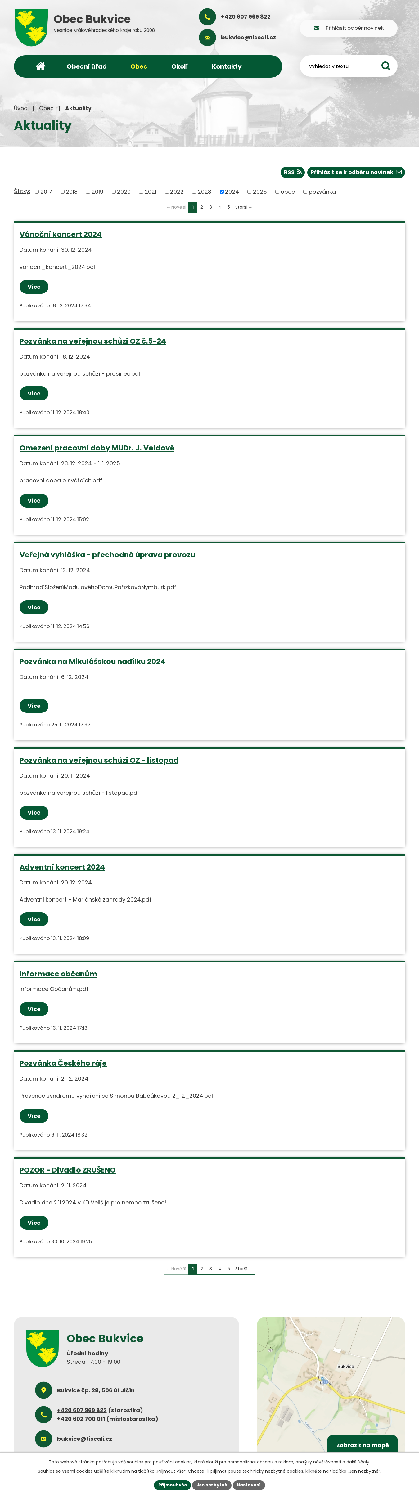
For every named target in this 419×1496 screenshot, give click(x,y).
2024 (232, 191)
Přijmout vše (171, 1485)
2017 (46, 191)
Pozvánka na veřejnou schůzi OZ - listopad (99, 760)
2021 (150, 191)
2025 (260, 191)
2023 (204, 191)
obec (288, 191)
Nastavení (250, 1485)
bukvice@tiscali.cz (84, 1438)
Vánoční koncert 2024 (61, 234)
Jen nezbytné (212, 1485)
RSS (291, 172)
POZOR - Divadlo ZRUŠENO (68, 1169)
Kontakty (227, 66)
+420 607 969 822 (82, 1410)
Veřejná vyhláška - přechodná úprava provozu (107, 554)
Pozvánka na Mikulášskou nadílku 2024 (92, 661)
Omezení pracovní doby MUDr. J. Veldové (97, 447)
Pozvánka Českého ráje (63, 1063)
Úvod (21, 108)
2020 (124, 191)
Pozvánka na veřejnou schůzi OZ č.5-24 (93, 341)
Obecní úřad (87, 66)
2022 (177, 191)
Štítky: (22, 191)
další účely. (358, 1461)
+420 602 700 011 (81, 1418)
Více (34, 287)
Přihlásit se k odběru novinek (355, 172)
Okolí (179, 66)
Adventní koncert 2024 (62, 866)
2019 (97, 191)
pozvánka (322, 191)
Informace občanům (58, 973)
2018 (72, 191)
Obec (46, 108)
